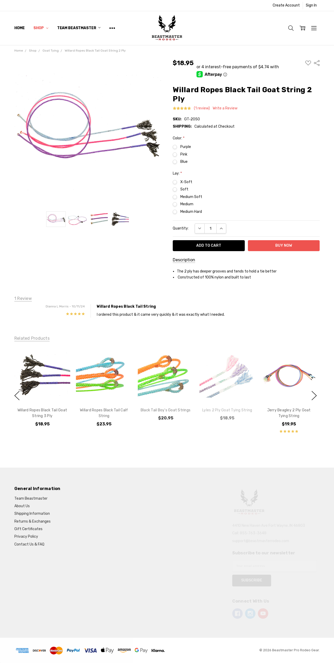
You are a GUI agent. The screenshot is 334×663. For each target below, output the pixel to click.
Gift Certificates (28, 529)
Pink (183, 154)
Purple (185, 147)
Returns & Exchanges (32, 521)
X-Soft (186, 182)
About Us (22, 506)
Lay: (177, 173)
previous (16, 396)
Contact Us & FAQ (29, 544)
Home (19, 28)
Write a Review (225, 108)
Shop (40, 28)
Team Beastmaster (79, 28)
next (314, 396)
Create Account (286, 5)
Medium (186, 204)
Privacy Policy (26, 536)
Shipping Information (32, 513)
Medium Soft (191, 197)
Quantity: (181, 228)
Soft (184, 189)
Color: (178, 138)
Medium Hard (191, 211)
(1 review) (202, 108)
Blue (184, 161)
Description (184, 259)
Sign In (311, 5)
